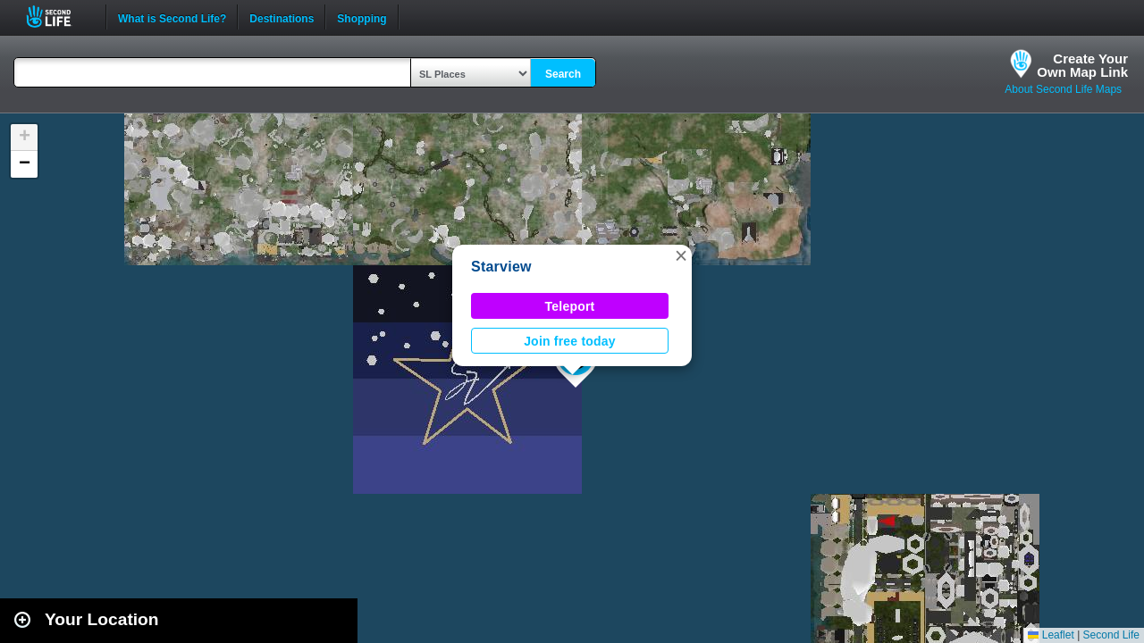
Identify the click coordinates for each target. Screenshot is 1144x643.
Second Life (58, 16)
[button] (681, 255)
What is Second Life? (172, 17)
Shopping (361, 17)
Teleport (570, 306)
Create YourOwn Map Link (1082, 65)
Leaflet (1050, 635)
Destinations (281, 17)
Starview (501, 266)
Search (563, 74)
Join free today (570, 341)
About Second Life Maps (1063, 89)
